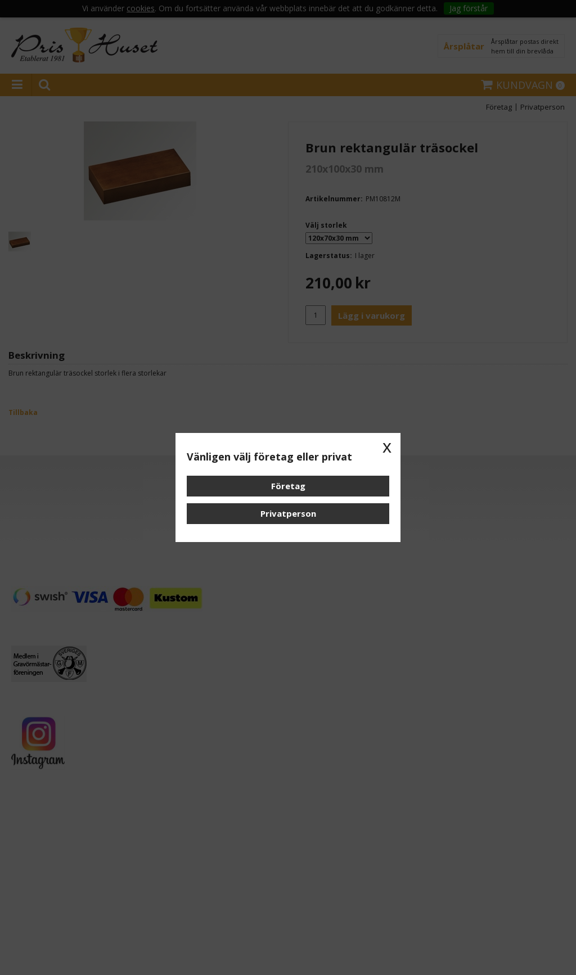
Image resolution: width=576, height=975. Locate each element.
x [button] (387, 446)
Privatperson (288, 513)
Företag (288, 485)
